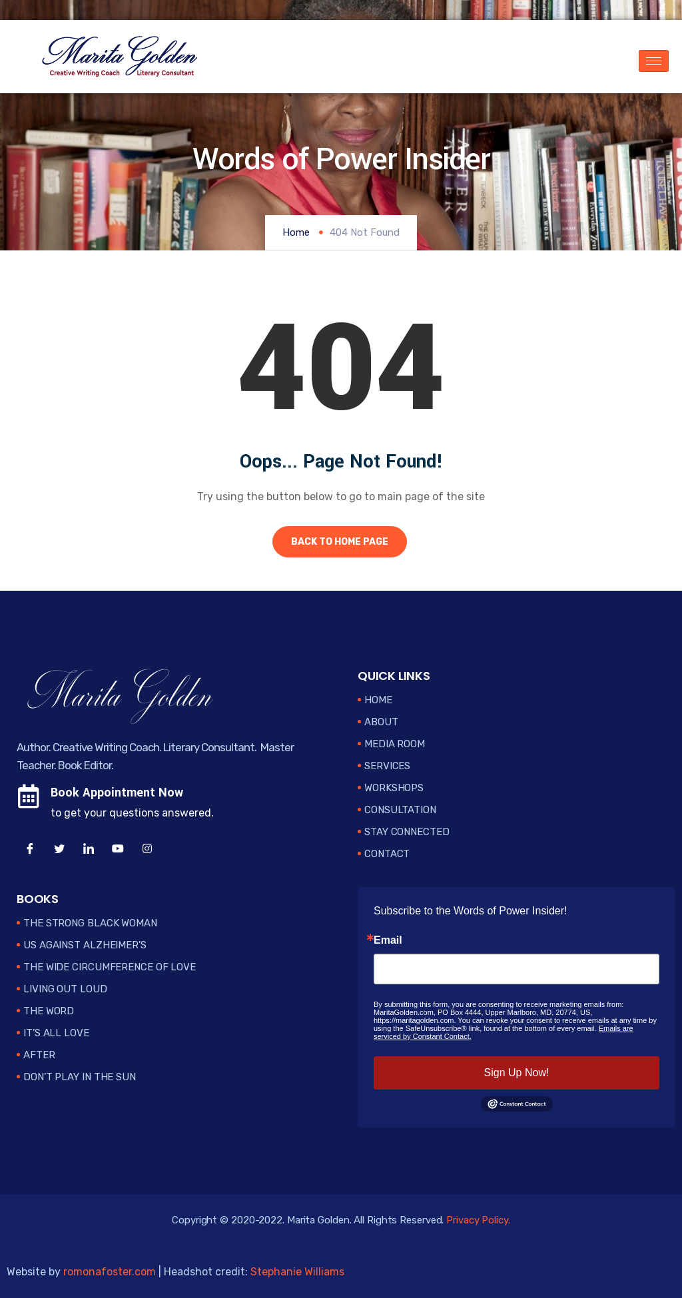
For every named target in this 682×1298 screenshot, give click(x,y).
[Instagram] (147, 849)
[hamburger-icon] (654, 61)
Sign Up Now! (516, 1072)
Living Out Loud (65, 989)
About (381, 722)
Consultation (400, 810)
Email (388, 940)
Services (387, 766)
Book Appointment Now (117, 792)
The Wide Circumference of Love (109, 967)
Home (296, 232)
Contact (387, 854)
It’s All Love (56, 1033)
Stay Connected (407, 832)
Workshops (394, 788)
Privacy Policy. (478, 1220)
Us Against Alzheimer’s (85, 945)
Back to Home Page (339, 541)
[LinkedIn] (89, 849)
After (39, 1055)
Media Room (394, 744)
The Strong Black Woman (90, 923)
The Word (48, 1011)
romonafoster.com (109, 1271)
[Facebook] (30, 849)
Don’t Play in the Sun (79, 1077)
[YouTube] (118, 849)
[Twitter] (59, 849)
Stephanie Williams (297, 1271)
